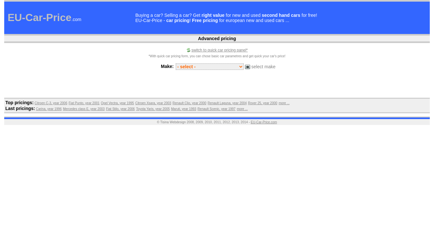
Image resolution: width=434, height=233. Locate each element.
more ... (284, 103)
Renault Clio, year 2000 (189, 103)
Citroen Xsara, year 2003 (153, 103)
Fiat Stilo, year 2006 (120, 109)
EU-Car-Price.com (264, 122)
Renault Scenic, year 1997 (216, 109)
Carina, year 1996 (49, 109)
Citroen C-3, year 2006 (51, 103)
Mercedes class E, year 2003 (84, 109)
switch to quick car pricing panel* (219, 50)
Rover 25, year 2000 (262, 103)
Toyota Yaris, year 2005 (153, 109)
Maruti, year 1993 (183, 109)
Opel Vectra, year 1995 (117, 103)
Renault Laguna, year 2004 (227, 103)
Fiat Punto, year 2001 (84, 103)
